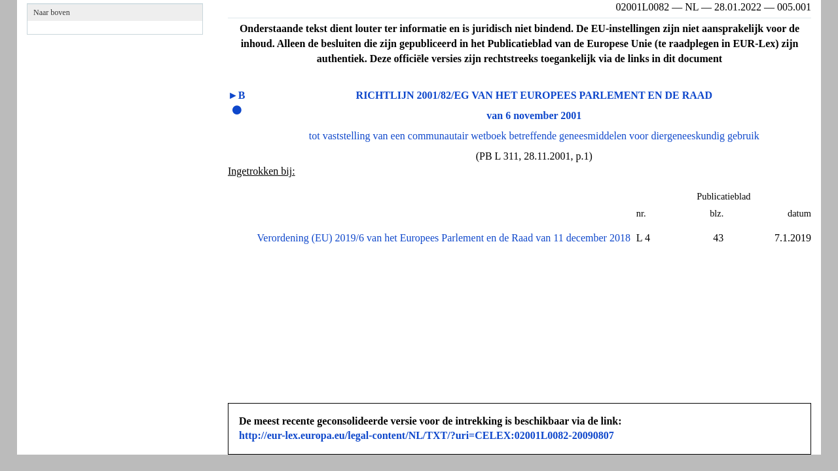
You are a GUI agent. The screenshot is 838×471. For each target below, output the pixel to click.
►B (237, 95)
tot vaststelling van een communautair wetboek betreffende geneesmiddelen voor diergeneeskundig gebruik (534, 135)
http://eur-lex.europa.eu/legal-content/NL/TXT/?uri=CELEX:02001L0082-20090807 (426, 435)
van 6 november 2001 (533, 115)
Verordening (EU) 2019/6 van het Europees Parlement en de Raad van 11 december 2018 (443, 237)
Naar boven (51, 12)
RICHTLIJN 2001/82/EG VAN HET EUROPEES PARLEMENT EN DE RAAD (534, 95)
